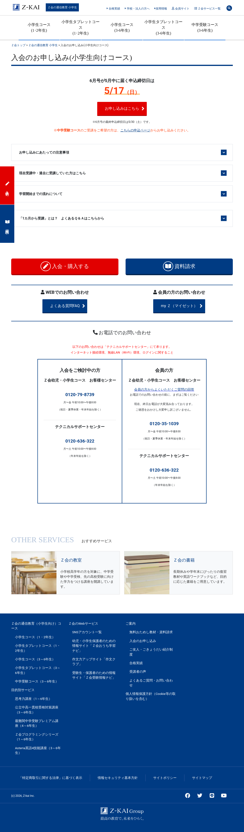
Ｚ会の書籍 (184, 560)
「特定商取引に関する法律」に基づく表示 (50, 778)
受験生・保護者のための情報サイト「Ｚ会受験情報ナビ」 (94, 675)
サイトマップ (202, 778)
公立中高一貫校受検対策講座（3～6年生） (36, 709)
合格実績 (113, 8)
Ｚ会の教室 (71, 560)
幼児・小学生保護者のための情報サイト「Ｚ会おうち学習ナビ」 (94, 646)
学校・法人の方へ (137, 8)
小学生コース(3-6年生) (122, 27)
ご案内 (131, 623)
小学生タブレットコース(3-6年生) (163, 27)
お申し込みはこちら (129, 108)
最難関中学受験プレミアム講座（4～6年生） (36, 723)
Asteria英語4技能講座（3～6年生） (38, 750)
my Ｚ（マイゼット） (186, 306)
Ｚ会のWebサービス (83, 623)
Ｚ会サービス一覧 (207, 8)
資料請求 (179, 266)
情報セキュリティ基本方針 (118, 778)
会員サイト (180, 8)
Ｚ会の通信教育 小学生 (62, 7)
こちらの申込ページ (135, 130)
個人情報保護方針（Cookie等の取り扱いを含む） (151, 696)
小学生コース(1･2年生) (39, 27)
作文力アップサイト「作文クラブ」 (94, 661)
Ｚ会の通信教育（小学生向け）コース (36, 626)
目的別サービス (23, 690)
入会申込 (7, 185)
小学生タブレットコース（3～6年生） (37, 670)
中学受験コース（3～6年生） (37, 681)
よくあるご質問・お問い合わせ (151, 682)
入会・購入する (65, 266)
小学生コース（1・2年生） (35, 637)
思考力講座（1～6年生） (33, 699)
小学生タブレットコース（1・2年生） (37, 648)
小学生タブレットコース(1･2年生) (80, 27)
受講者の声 (137, 671)
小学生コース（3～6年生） (35, 659)
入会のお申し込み (142, 641)
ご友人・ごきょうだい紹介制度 (151, 652)
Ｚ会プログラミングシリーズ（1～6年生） (36, 736)
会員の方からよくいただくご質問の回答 (164, 389)
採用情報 (160, 8)
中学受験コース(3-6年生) (205, 27)
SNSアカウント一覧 (87, 632)
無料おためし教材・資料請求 (151, 632)
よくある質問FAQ (73, 306)
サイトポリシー (165, 778)
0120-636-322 (79, 441)
